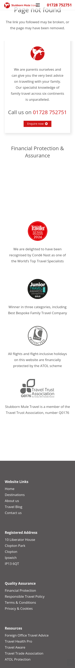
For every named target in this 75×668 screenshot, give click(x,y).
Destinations (15, 494)
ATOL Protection (18, 659)
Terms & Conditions (20, 602)
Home (9, 488)
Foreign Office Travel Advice (27, 635)
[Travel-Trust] (37, 389)
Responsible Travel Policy (24, 596)
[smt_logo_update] (21, 5)
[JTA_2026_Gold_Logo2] (37, 289)
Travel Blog (13, 506)
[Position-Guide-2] (37, 336)
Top (70, 662)
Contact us (13, 512)
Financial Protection (20, 590)
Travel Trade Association (24, 653)
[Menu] (38, 5)
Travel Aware (15, 647)
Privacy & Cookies (19, 608)
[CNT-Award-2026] (37, 231)
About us (12, 500)
